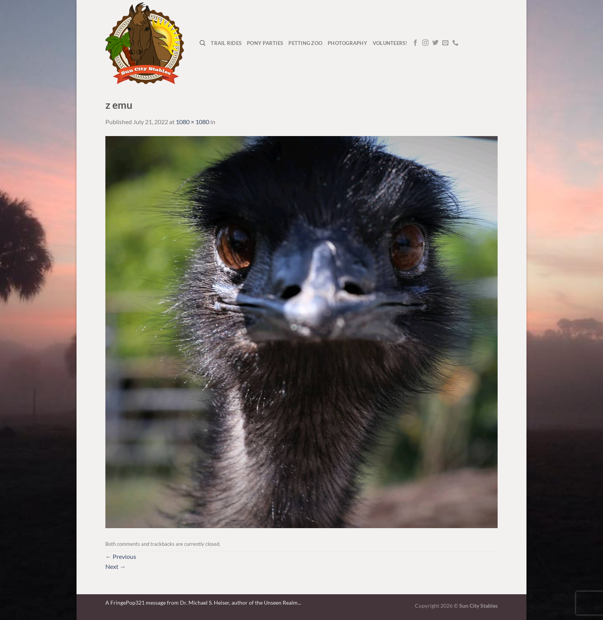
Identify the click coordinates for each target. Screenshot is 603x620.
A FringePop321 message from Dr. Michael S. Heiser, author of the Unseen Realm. (202, 602)
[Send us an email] (445, 43)
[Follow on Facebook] (415, 43)
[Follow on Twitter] (435, 43)
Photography (347, 43)
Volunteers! (390, 43)
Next (115, 566)
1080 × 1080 (192, 121)
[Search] (202, 43)
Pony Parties (265, 43)
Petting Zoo (305, 43)
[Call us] (455, 43)
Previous (120, 556)
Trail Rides (226, 43)
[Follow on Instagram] (425, 43)
